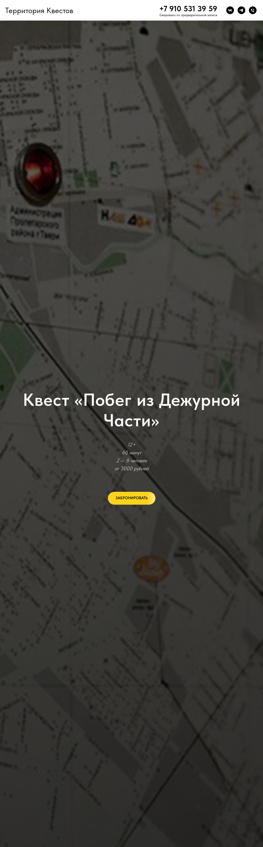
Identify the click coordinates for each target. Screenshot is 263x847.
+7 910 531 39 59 (188, 8)
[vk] (230, 10)
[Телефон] (253, 10)
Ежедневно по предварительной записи (188, 15)
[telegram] (241, 10)
